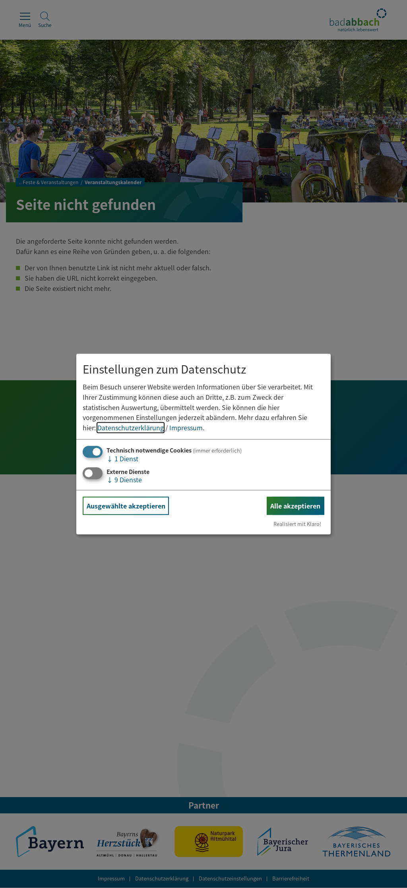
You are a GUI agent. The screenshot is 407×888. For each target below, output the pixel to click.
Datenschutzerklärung (130, 427)
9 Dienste (124, 479)
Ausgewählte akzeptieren (126, 505)
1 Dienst (122, 459)
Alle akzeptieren (295, 505)
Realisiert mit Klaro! (297, 524)
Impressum (186, 427)
